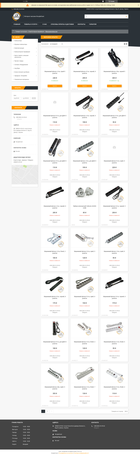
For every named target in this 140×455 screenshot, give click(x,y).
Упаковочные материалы (21, 79)
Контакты (81, 24)
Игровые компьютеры (20, 44)
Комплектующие (19, 48)
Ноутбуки (17, 68)
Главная (17, 24)
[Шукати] (126, 16)
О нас (44, 24)
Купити (55, 86)
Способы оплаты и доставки (62, 24)
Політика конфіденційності (81, 453)
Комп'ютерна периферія (36, 31)
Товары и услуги (30, 24)
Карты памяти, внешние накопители (21, 56)
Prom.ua (79, 451)
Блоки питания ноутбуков (21, 72)
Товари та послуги (21, 31)
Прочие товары (18, 61)
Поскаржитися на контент (66, 453)
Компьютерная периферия (22, 51)
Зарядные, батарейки (20, 75)
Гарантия (92, 24)
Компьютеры (18, 40)
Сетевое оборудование (21, 64)
